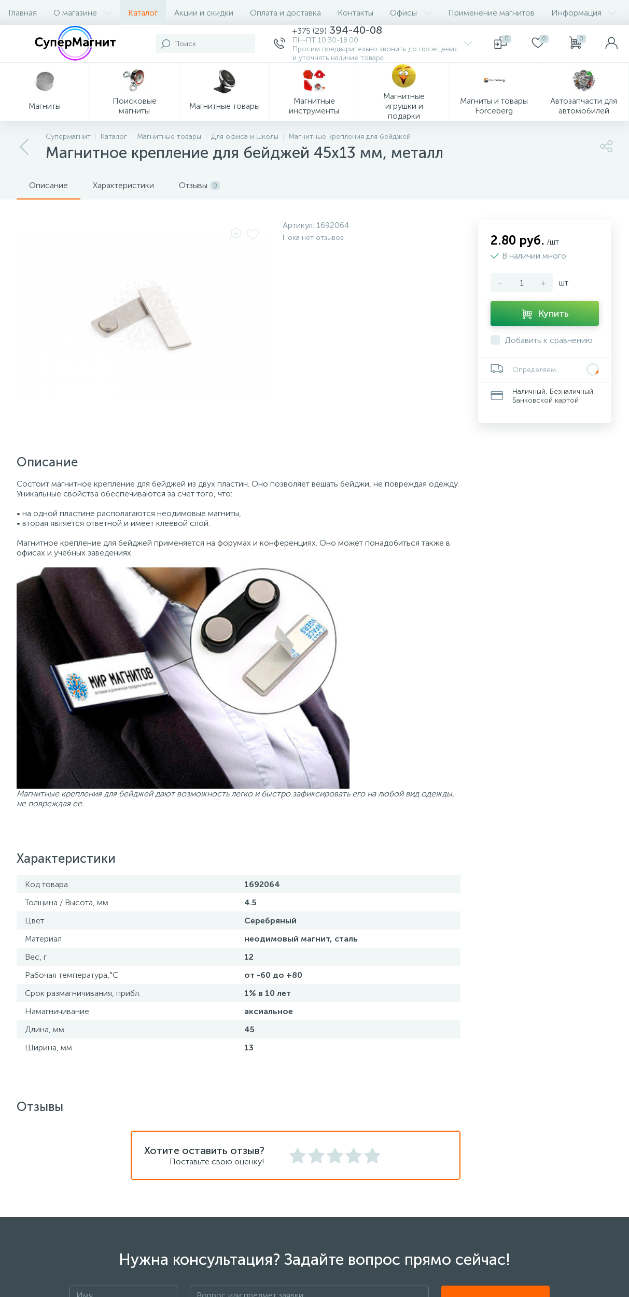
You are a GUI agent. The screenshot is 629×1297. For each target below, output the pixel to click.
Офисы (410, 13)
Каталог (143, 13)
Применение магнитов (491, 13)
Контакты (355, 13)
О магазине (82, 13)
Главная (22, 13)
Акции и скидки (203, 13)
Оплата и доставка (285, 13)
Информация (583, 13)
